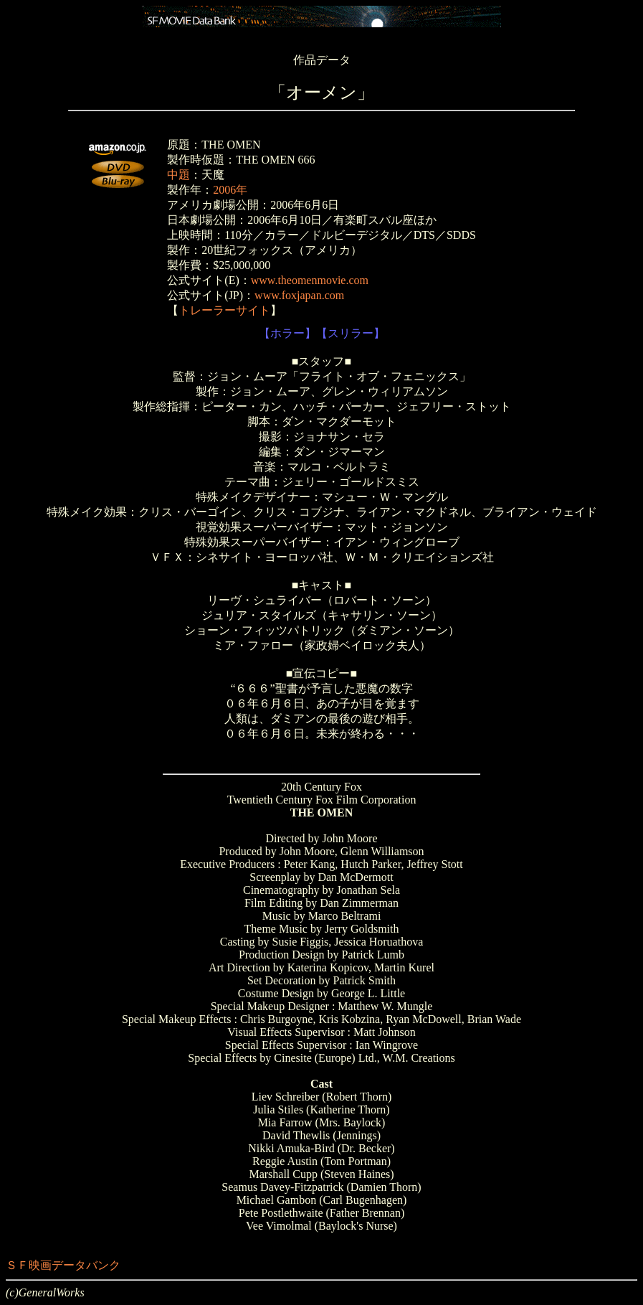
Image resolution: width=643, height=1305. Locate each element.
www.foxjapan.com (299, 295)
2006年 (230, 190)
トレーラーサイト (224, 310)
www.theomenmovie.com (309, 280)
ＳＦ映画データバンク (63, 1265)
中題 (178, 175)
